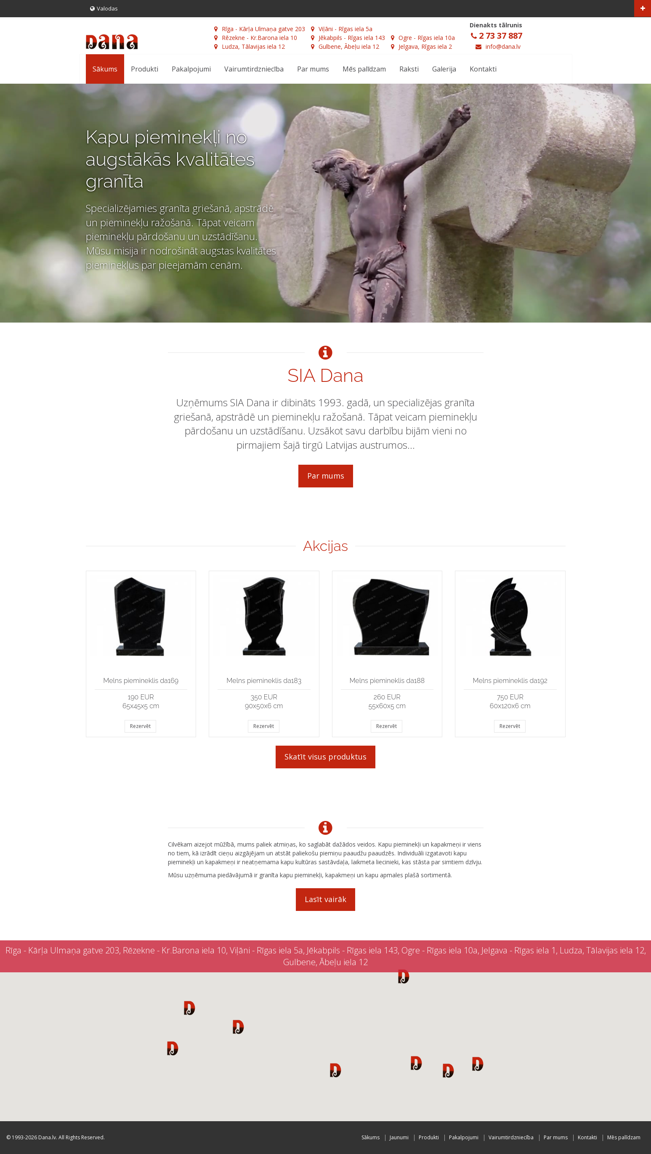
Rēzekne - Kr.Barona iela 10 (255, 38)
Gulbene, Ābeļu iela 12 (345, 46)
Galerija (444, 69)
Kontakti (483, 69)
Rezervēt (140, 726)
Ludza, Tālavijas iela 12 (249, 46)
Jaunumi (399, 1137)
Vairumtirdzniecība (254, 69)
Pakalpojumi (191, 69)
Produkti (144, 69)
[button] (189, 1007)
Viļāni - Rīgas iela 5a (341, 29)
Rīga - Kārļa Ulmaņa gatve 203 (259, 29)
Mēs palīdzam (364, 69)
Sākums (105, 69)
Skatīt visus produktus (325, 757)
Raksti (409, 69)
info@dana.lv (503, 46)
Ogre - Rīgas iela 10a (423, 38)
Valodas (104, 8)
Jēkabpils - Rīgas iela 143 (348, 38)
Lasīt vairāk (325, 899)
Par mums (313, 69)
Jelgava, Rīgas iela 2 (421, 46)
